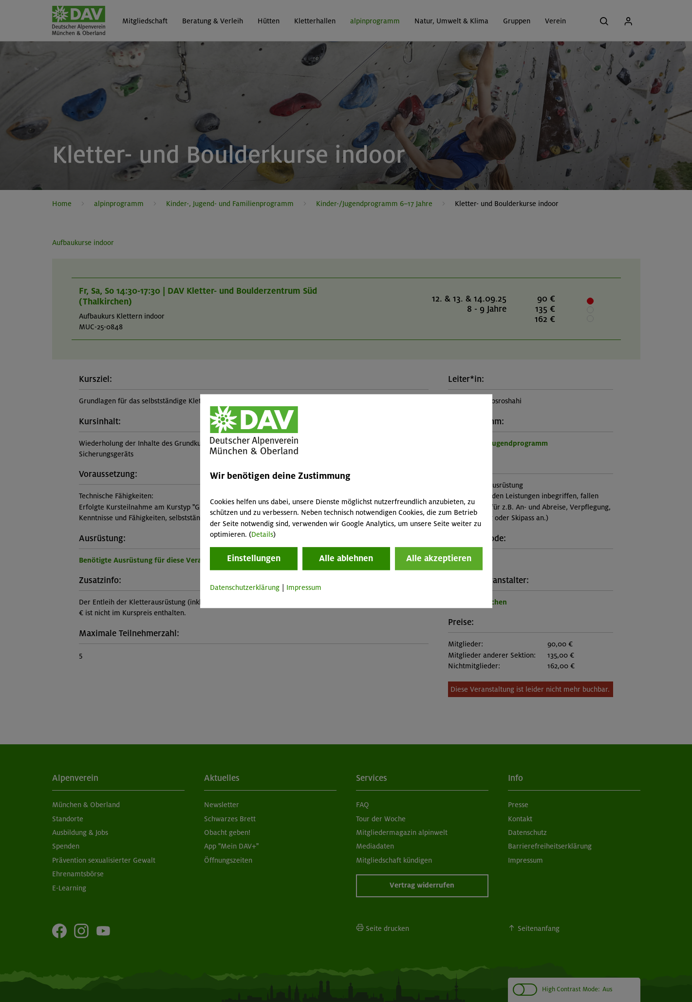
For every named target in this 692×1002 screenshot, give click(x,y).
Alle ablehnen (346, 558)
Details (262, 534)
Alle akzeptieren (438, 558)
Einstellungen (254, 558)
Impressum (303, 588)
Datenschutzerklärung (245, 588)
